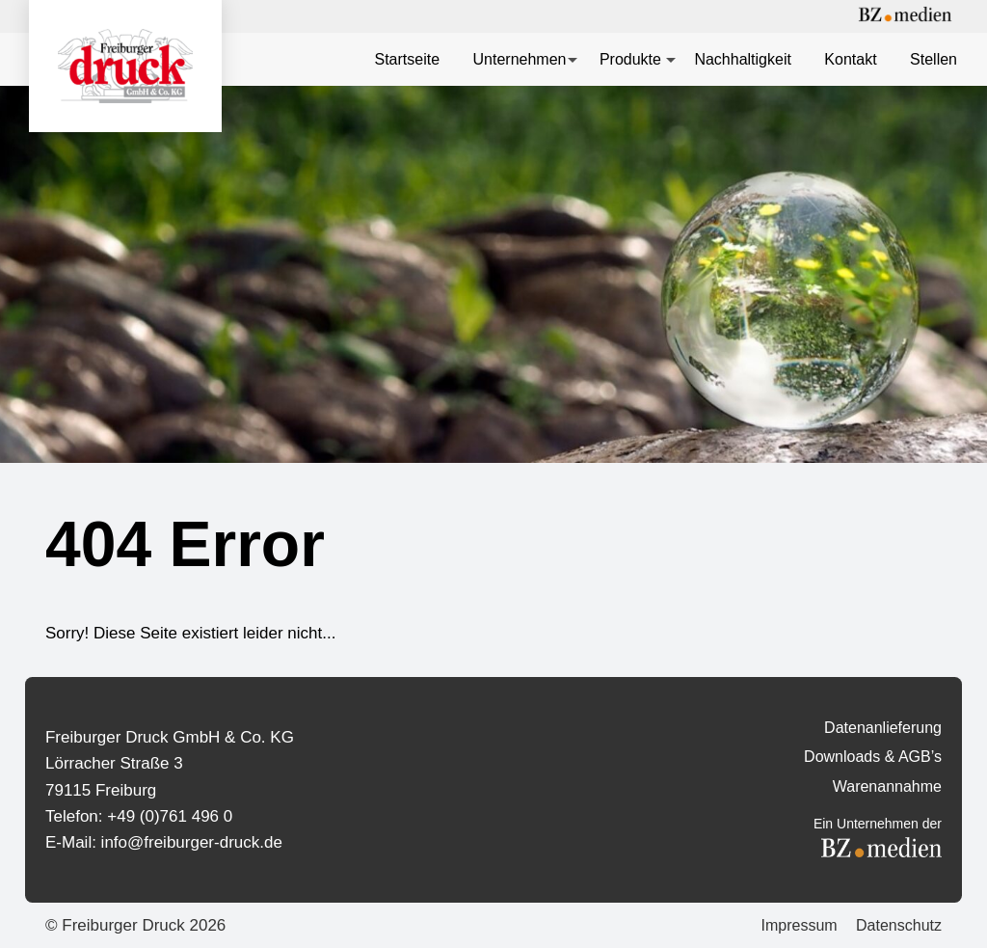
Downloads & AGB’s (873, 756)
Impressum (798, 925)
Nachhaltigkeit (742, 59)
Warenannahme (887, 786)
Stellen (933, 59)
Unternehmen (520, 59)
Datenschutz (899, 925)
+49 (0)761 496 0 (169, 816)
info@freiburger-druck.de (191, 842)
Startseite (407, 59)
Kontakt (850, 59)
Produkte (630, 59)
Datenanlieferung (883, 727)
